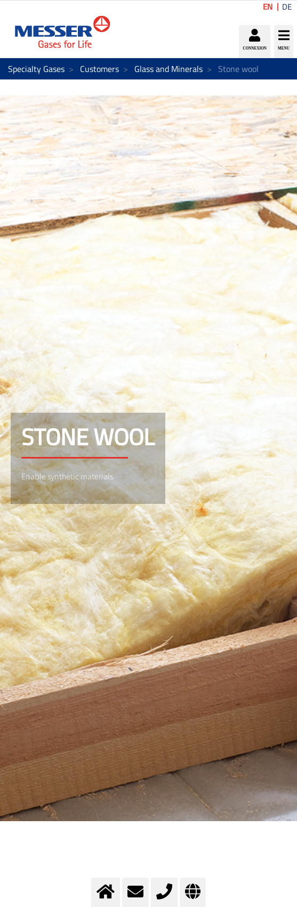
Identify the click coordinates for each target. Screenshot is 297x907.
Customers (99, 68)
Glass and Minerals (168, 68)
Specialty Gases (36, 68)
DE (287, 7)
